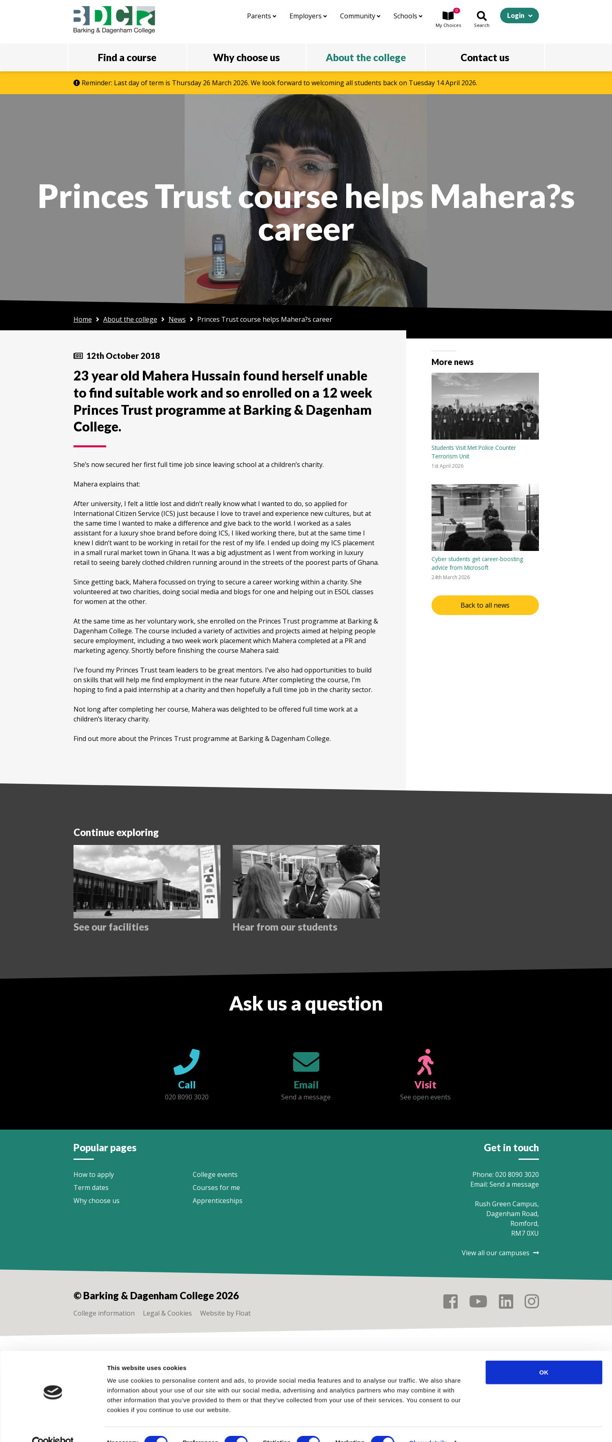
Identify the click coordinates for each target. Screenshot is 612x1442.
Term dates (91, 1187)
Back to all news (485, 605)
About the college (130, 319)
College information (104, 1313)
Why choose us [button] (246, 57)
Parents (261, 15)
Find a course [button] (127, 57)
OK (544, 1355)
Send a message (514, 1184)
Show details (428, 1425)
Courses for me (216, 1187)
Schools (408, 15)
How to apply (93, 1174)
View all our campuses (500, 1252)
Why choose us (96, 1200)
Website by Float (225, 1313)
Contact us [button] (485, 57)
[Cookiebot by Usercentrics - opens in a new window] (53, 1426)
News (177, 319)
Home (82, 319)
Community (360, 15)
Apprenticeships (218, 1200)
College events (215, 1174)
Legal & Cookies (167, 1313)
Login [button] (515, 15)
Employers (308, 15)
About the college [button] (366, 57)
